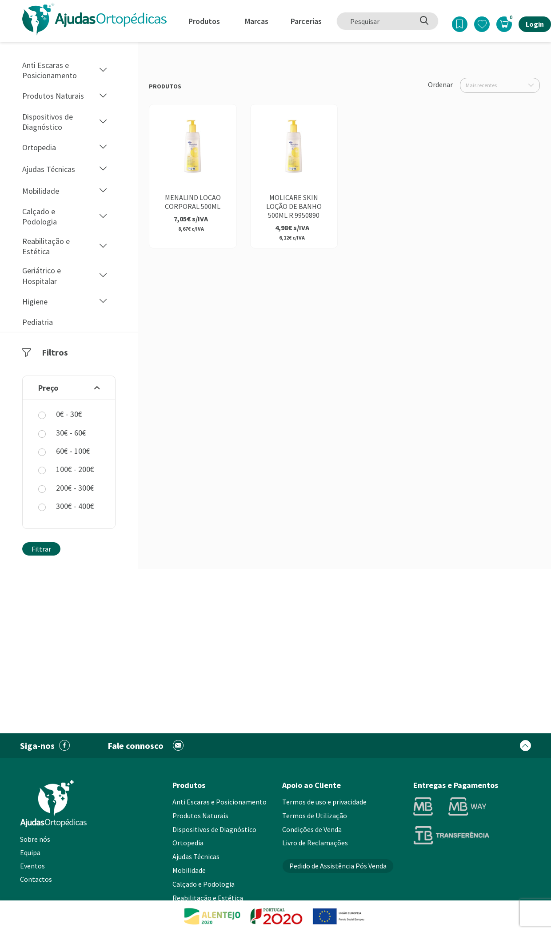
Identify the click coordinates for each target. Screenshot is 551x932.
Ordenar (440, 84)
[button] (103, 70)
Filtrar (41, 548)
